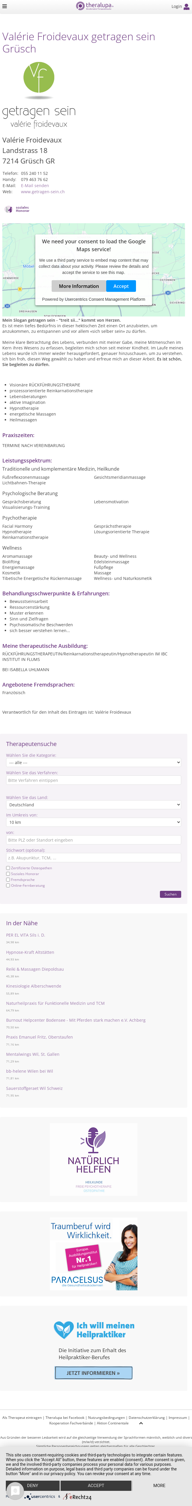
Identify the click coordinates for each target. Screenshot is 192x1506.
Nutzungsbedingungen (106, 1417)
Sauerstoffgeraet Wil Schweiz (34, 1088)
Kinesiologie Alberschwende (33, 986)
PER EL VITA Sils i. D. (25, 935)
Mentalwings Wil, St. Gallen (33, 1054)
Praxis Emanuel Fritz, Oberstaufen (39, 1037)
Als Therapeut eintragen (22, 1417)
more (159, 1486)
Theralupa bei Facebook (65, 1417)
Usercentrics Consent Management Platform (105, 299)
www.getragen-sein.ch (43, 191)
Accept (121, 286)
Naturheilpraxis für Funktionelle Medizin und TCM (55, 1003)
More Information (79, 286)
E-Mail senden (35, 185)
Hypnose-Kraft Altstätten (30, 952)
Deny (32, 1486)
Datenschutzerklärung (147, 1417)
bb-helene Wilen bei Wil (29, 1071)
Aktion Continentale (113, 1423)
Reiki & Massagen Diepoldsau (35, 969)
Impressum (178, 1417)
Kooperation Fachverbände (71, 1423)
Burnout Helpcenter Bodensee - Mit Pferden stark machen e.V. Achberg (76, 1020)
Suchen (171, 894)
